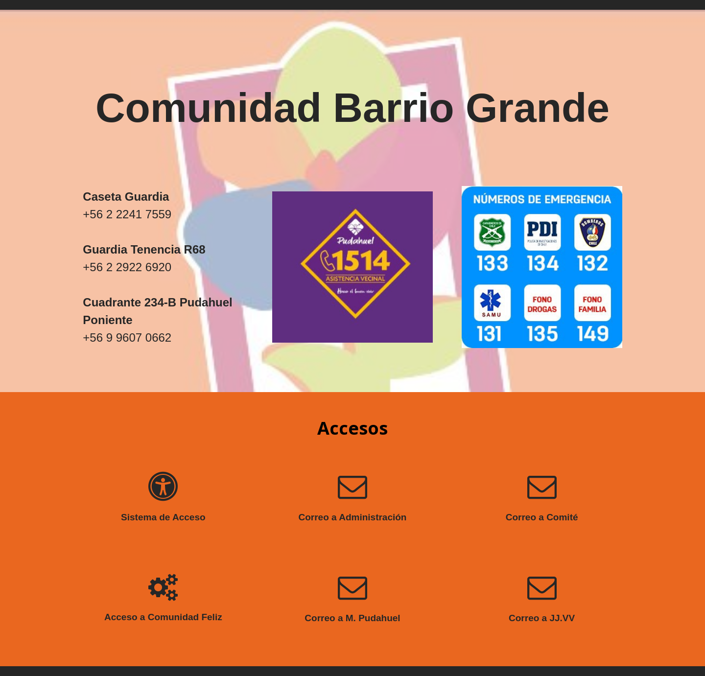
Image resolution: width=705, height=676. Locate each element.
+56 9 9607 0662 (127, 337)
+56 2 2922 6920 (127, 267)
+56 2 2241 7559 (127, 214)
